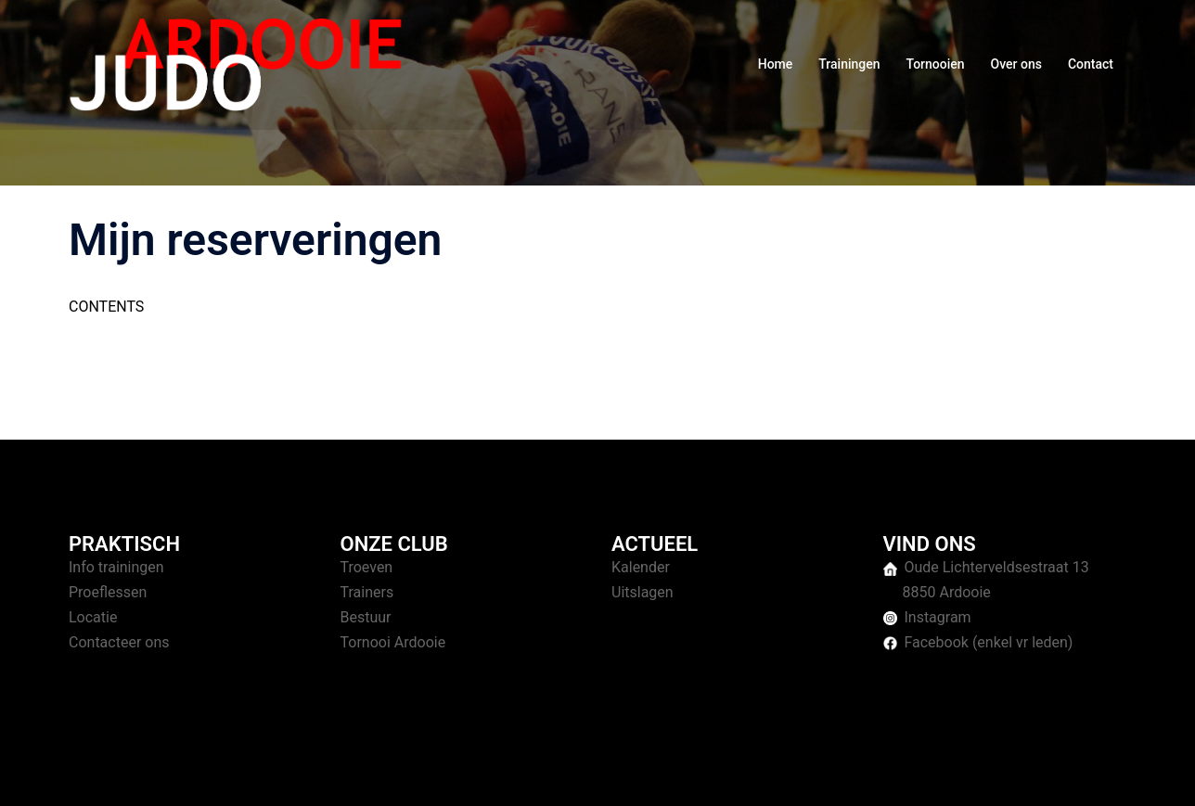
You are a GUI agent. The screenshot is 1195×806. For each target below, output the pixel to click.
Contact (1090, 64)
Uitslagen (642, 592)
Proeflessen (108, 592)
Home (775, 64)
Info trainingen (116, 567)
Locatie (93, 617)
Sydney (428, 774)
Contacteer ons (119, 642)
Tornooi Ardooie (393, 642)
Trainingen (849, 64)
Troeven (367, 567)
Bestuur (366, 617)
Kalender (640, 567)
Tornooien (935, 64)
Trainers (367, 592)
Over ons (1016, 64)
